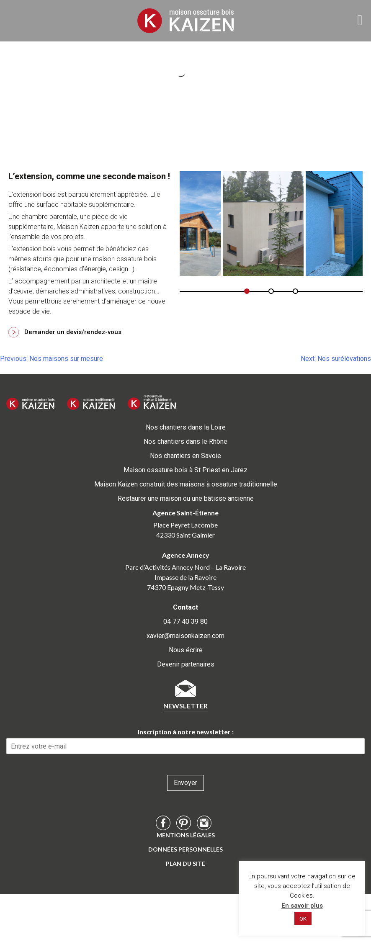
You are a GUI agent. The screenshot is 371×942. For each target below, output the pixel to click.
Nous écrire (186, 650)
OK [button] (303, 919)
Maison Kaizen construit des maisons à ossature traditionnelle (185, 484)
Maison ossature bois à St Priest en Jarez (185, 470)
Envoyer (185, 783)
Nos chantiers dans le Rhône (185, 441)
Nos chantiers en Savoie (185, 456)
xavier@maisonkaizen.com (185, 636)
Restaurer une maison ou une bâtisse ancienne (186, 498)
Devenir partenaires (185, 664)
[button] (247, 291)
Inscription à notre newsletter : (186, 732)
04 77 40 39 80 (185, 621)
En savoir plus (302, 905)
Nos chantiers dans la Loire (186, 427)
